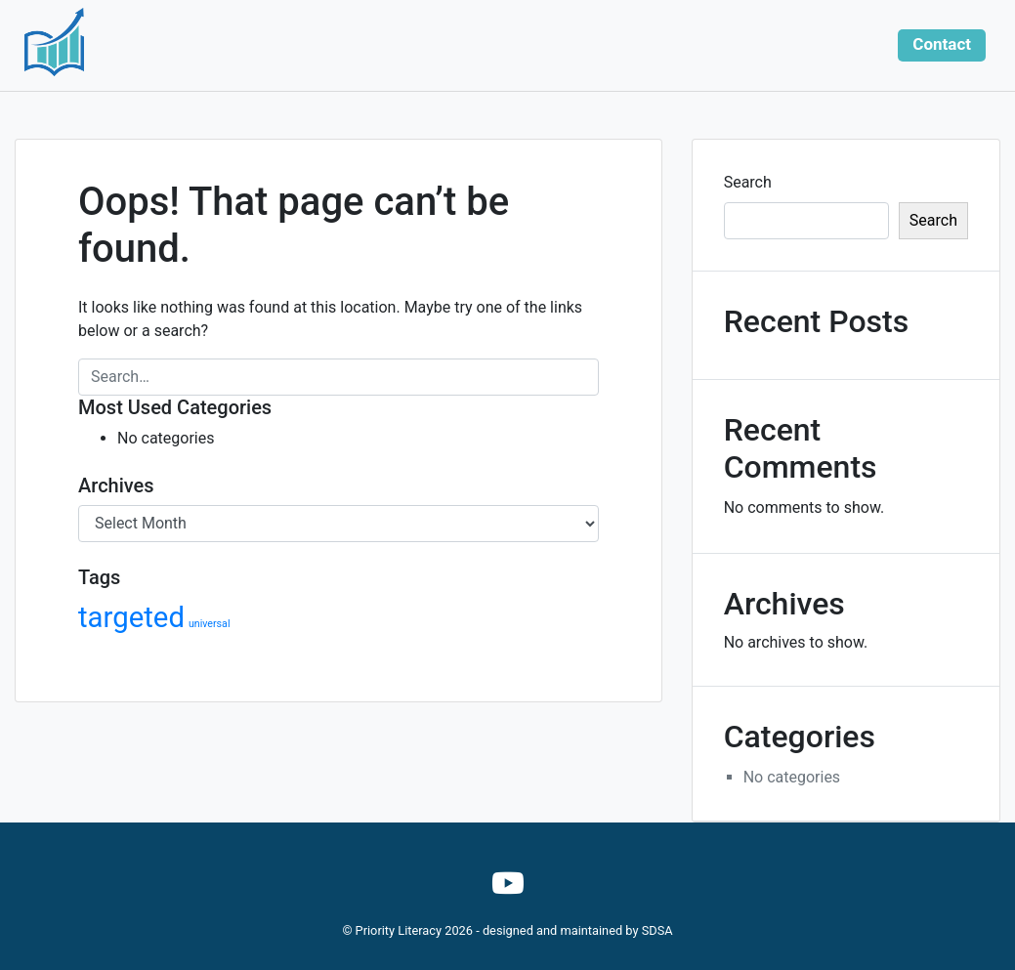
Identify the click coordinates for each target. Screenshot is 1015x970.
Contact (941, 44)
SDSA (657, 930)
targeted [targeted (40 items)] (131, 617)
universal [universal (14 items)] (210, 623)
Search (748, 182)
